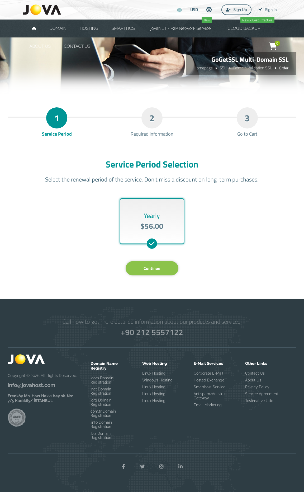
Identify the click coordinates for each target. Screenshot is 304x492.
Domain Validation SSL (252, 68)
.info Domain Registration (101, 424)
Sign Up (236, 10)
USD (194, 9)
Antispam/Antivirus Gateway (210, 396)
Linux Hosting (153, 373)
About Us (253, 380)
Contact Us (255, 373)
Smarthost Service (209, 387)
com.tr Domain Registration (103, 413)
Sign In (268, 10)
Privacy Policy (257, 387)
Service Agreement (261, 394)
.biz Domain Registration (101, 435)
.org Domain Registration (101, 402)
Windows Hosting (157, 380)
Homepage (203, 68)
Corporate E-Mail (208, 373)
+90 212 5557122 (151, 332)
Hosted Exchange (209, 380)
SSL (223, 68)
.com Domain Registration (102, 380)
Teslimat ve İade (259, 401)
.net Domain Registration (101, 391)
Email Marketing (208, 405)
